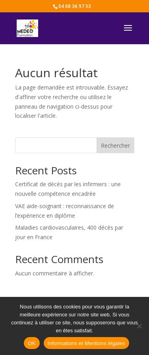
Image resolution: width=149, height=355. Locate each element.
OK (31, 343)
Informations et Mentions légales (86, 343)
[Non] (139, 326)
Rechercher (115, 145)
